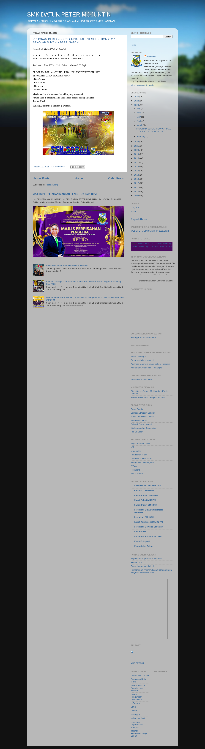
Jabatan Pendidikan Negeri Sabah (139, 733)
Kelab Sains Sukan (143, 546)
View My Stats (137, 663)
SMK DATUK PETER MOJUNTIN (69, 14)
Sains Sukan (137, 473)
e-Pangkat (136, 714)
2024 (136, 101)
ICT (132, 447)
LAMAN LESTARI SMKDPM (147, 485)
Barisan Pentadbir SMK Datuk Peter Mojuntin (67, 265)
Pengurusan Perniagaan (142, 462)
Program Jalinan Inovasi (142, 360)
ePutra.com (136, 562)
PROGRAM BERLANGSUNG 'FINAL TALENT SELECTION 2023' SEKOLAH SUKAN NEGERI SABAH (74, 41)
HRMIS (134, 711)
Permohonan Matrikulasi (142, 566)
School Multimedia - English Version (148, 397)
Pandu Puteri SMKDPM (145, 505)
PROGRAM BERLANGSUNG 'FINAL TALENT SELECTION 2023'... (153, 130)
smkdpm (151, 56)
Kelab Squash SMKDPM (146, 495)
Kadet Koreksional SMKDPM (148, 522)
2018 (136, 158)
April (139, 121)
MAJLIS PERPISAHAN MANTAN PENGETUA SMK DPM (65, 194)
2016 (136, 166)
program (135, 207)
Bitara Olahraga (138, 356)
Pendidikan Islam (139, 455)
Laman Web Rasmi (140, 675)
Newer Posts (41, 178)
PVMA (134, 466)
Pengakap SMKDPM (144, 517)
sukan (134, 211)
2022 (136, 141)
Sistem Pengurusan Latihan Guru (137, 697)
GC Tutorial (156, 243)
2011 (136, 187)
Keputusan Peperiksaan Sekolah (146, 558)
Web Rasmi (143, 243)
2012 (136, 183)
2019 (136, 154)
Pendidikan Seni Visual (142, 458)
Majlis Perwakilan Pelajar (142, 416)
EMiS (133, 707)
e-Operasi (135, 703)
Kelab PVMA (140, 531)
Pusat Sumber (137, 409)
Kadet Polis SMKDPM (145, 500)
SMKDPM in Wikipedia (141, 379)
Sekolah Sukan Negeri (141, 424)
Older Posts (116, 178)
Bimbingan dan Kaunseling (143, 428)
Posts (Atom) (52, 185)
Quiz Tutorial (152, 246)
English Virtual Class (140, 443)
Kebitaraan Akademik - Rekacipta (146, 368)
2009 (136, 195)
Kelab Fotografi (142, 541)
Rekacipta (135, 470)
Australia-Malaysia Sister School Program (150, 364)
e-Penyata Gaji (138, 718)
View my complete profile (142, 85)
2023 (136, 105)
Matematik (136, 451)
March (140, 125)
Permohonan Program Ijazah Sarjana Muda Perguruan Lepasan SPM (151, 571)
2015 (136, 170)
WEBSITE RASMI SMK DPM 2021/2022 (150, 231)
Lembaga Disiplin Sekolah (143, 413)
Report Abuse (139, 219)
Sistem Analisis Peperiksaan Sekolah (138, 688)
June (139, 113)
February (141, 136)
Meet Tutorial (166, 246)
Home (79, 178)
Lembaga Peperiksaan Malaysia (137, 724)
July (139, 108)
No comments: (59, 167)
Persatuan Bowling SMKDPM (148, 527)
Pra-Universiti (137, 432)
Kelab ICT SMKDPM (144, 490)
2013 (136, 179)
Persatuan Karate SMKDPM (148, 536)
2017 (136, 162)
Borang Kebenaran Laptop (143, 337)
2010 (136, 191)
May (139, 117)
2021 (136, 146)
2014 (136, 175)
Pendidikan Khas (139, 420)
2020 (136, 150)
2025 (136, 96)
